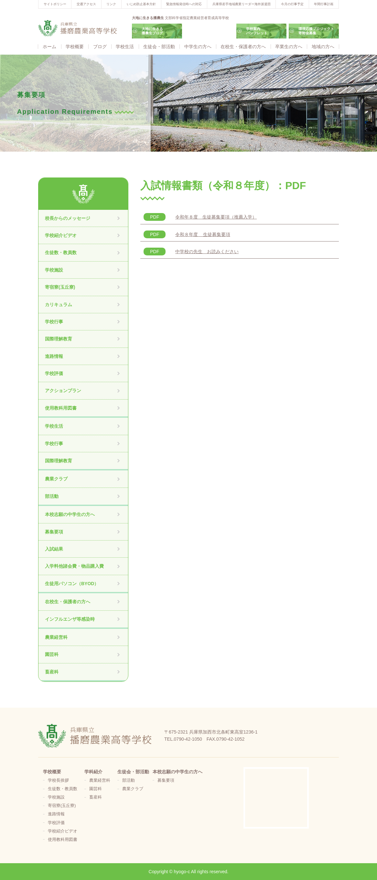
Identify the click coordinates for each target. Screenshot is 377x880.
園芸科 (52, 654)
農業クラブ (56, 478)
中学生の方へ (197, 46)
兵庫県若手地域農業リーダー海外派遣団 (241, 4)
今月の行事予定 (292, 4)
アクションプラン (63, 390)
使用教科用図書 (61, 408)
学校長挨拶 (58, 780)
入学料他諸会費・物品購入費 (74, 566)
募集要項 (54, 531)
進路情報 (54, 356)
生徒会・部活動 (159, 46)
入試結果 (54, 549)
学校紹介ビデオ (61, 235)
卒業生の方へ (288, 46)
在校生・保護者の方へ (243, 46)
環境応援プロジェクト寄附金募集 (316, 31)
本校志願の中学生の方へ (70, 514)
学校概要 (75, 46)
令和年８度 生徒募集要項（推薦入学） (216, 217)
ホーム (49, 46)
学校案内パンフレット (256, 31)
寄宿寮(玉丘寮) (60, 287)
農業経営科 (56, 637)
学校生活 (125, 46)
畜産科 (52, 671)
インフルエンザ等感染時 (70, 619)
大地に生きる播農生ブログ (152, 31)
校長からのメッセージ (67, 218)
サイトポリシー (55, 4)
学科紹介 (93, 771)
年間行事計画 (323, 4)
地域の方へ (323, 46)
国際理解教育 (58, 338)
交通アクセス (86, 4)
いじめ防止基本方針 (141, 4)
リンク (111, 4)
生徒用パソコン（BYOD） (72, 583)
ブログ (100, 46)
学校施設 (54, 270)
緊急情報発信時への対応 (184, 4)
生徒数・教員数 (61, 252)
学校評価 (54, 373)
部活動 (52, 496)
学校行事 (54, 321)
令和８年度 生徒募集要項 (202, 234)
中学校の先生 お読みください (207, 251)
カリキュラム (58, 304)
